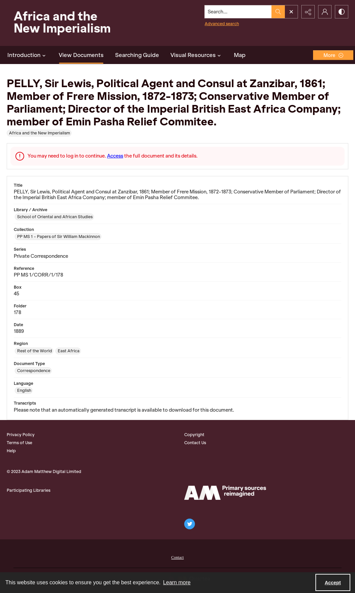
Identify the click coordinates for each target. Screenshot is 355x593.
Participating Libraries (28, 490)
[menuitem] (177, 557)
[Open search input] (291, 11)
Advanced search (222, 23)
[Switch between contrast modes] (341, 11)
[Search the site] (238, 11)
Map (240, 55)
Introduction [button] (27, 55)
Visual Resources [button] (196, 55)
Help (11, 450)
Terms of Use (19, 442)
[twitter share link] (189, 524)
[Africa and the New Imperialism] (60, 23)
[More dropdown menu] (333, 55)
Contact (177, 557)
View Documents (81, 55)
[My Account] (324, 11)
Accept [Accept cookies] (333, 582)
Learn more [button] (177, 582)
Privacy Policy (21, 434)
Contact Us (195, 442)
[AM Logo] (225, 493)
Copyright (194, 434)
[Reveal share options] (308, 11)
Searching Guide (137, 55)
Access (115, 156)
